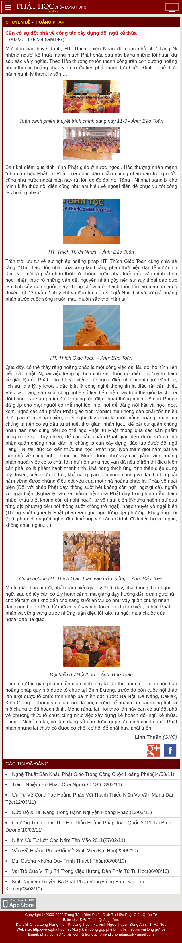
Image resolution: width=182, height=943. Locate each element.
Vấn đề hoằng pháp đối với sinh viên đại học (64, 850)
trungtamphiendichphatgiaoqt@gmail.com (119, 934)
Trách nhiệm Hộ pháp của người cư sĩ (56, 784)
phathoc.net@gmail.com (60, 934)
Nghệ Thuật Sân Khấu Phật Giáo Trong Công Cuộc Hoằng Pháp (82, 774)
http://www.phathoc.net (52, 929)
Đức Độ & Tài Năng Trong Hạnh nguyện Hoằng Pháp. (71, 812)
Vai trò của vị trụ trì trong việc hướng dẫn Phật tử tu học (79, 871)
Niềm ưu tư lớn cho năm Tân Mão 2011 (57, 840)
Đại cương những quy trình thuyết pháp (58, 861)
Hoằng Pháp (50, 22)
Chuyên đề (17, 22)
